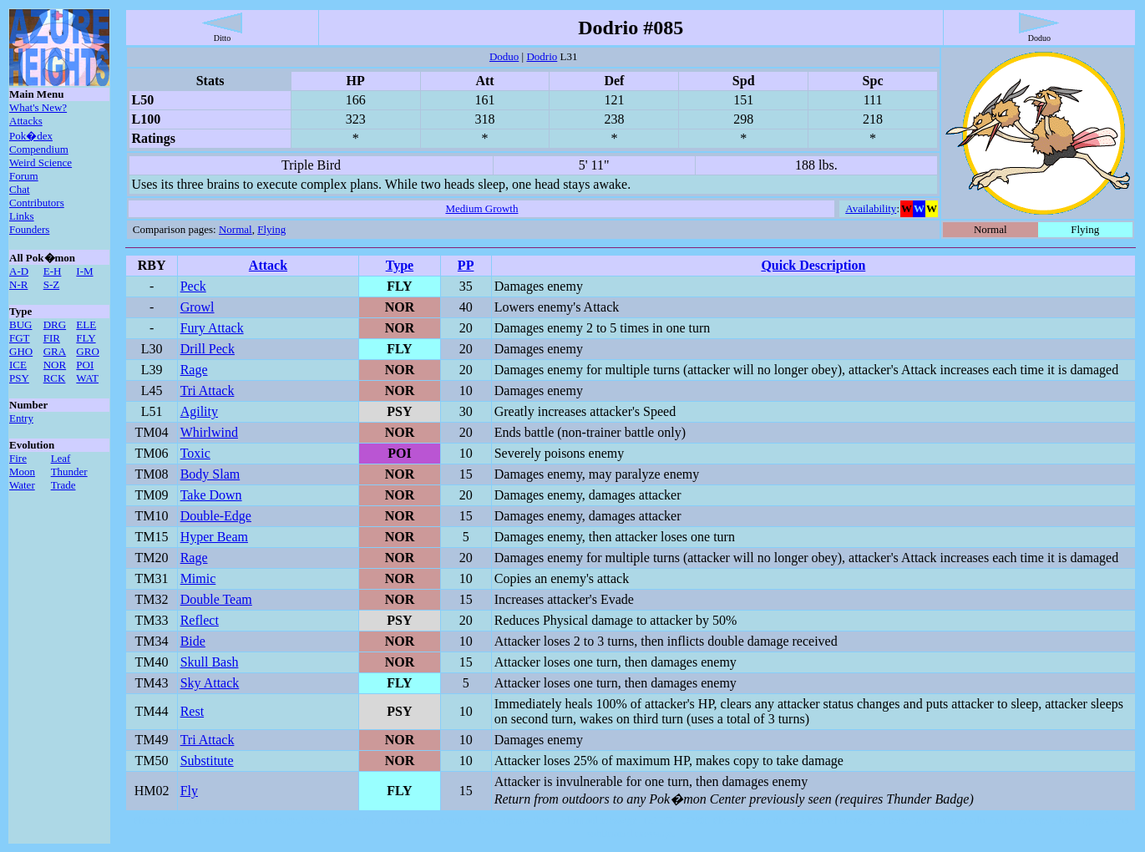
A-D (18, 271)
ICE (18, 364)
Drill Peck (207, 349)
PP (466, 265)
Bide (192, 641)
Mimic (198, 578)
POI (85, 364)
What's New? (38, 107)
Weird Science (40, 162)
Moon (22, 471)
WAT (87, 378)
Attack (268, 265)
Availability (870, 208)
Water (22, 485)
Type (399, 265)
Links (21, 216)
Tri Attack (207, 390)
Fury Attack (212, 328)
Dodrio (541, 56)
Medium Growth (481, 208)
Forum (23, 176)
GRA (54, 351)
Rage (194, 370)
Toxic (195, 453)
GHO (21, 351)
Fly (189, 791)
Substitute (207, 760)
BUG (20, 324)
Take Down (211, 495)
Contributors (36, 202)
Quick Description (813, 265)
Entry (21, 418)
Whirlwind (209, 432)
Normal (235, 229)
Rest (192, 711)
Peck (193, 286)
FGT (19, 338)
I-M (84, 271)
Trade (63, 485)
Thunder (69, 471)
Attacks (26, 120)
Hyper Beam (214, 537)
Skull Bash (209, 662)
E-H (52, 271)
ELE (86, 324)
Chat (19, 189)
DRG (54, 324)
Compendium (38, 149)
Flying (271, 229)
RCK (54, 378)
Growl (197, 307)
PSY (19, 378)
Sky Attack (210, 683)
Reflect (199, 620)
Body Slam (210, 474)
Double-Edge (215, 516)
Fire (18, 458)
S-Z (51, 284)
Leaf (61, 458)
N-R (18, 284)
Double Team (216, 599)
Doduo (504, 56)
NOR (54, 364)
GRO (87, 351)
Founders (29, 229)
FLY (85, 338)
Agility (199, 411)
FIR (51, 338)
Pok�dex (31, 135)
